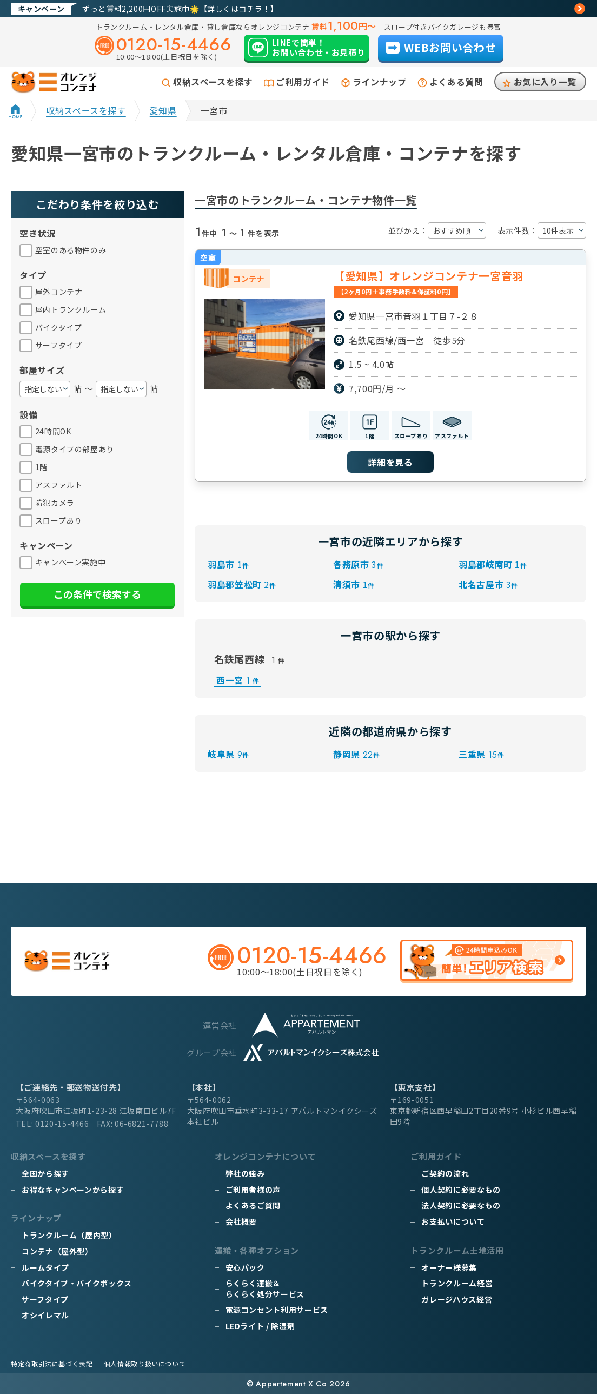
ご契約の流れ (445, 1173)
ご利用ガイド (303, 81)
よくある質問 (456, 81)
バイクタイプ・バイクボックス (77, 1283)
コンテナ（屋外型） (57, 1251)
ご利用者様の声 (253, 1189)
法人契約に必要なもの (460, 1205)
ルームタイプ (45, 1267)
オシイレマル (45, 1315)
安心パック (245, 1267)
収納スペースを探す (213, 81)
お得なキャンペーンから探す (73, 1189)
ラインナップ (380, 81)
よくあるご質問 (253, 1205)
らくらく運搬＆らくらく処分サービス (264, 1288)
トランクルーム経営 (457, 1283)
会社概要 (241, 1221)
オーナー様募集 (448, 1267)
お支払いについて (453, 1221)
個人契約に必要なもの (460, 1189)
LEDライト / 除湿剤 (260, 1325)
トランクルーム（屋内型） (69, 1235)
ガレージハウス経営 (456, 1299)
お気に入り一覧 (545, 81)
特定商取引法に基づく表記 (52, 1363)
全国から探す (45, 1173)
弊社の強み (245, 1173)
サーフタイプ (45, 1299)
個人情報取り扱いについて (145, 1363)
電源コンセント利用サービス (276, 1309)
